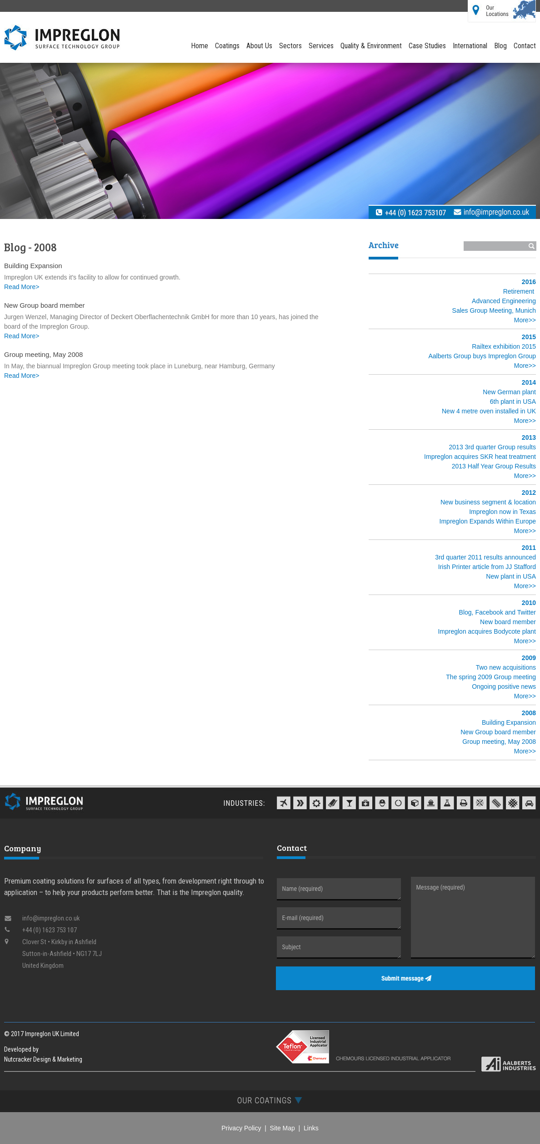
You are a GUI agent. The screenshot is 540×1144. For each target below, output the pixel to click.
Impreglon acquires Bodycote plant (487, 631)
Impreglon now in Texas (502, 511)
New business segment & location (488, 502)
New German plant (509, 392)
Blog (500, 45)
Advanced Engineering (504, 301)
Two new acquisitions (506, 667)
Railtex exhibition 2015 (504, 346)
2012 (529, 492)
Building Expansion (509, 722)
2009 (529, 657)
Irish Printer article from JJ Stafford (487, 566)
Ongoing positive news (504, 686)
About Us (259, 45)
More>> (525, 320)
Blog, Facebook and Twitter (497, 612)
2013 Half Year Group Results (494, 466)
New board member (508, 621)
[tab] (270, 1100)
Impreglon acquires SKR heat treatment (480, 456)
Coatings (227, 45)
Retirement (518, 291)
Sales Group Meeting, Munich (494, 310)
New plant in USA (511, 576)
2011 (529, 547)
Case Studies (427, 45)
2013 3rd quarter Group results (492, 447)
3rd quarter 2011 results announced (485, 557)
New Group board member (498, 732)
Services (321, 45)
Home (199, 45)
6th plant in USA (513, 401)
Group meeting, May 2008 (499, 741)
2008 (529, 713)
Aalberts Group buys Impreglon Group (482, 356)
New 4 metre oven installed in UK (489, 411)
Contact (525, 45)
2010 (529, 602)
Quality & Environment (371, 45)
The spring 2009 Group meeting (491, 677)
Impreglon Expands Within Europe (488, 521)
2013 (529, 437)
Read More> (21, 286)
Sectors (290, 45)
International (470, 45)
